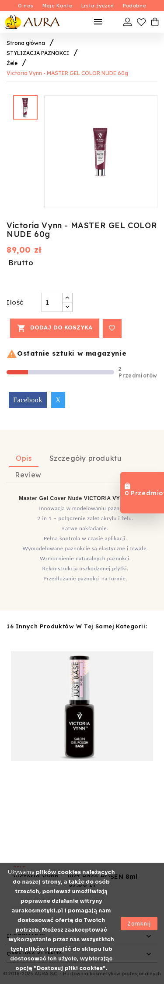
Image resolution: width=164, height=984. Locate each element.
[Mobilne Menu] (98, 22)
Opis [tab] (23, 458)
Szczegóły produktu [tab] (85, 458)
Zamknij (139, 923)
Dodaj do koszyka (54, 328)
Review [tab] (28, 474)
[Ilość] (52, 302)
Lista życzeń (97, 6)
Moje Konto (57, 6)
